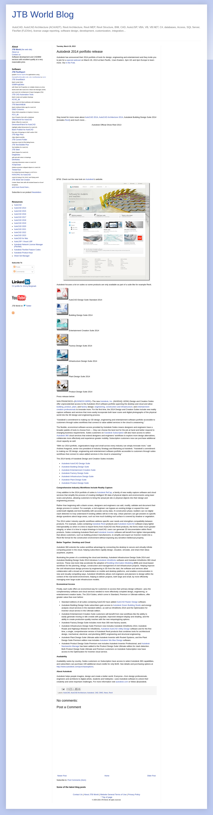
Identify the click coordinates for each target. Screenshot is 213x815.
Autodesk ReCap (104, 492)
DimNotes (16, 160)
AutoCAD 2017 (20, 217)
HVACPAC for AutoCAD (21, 175)
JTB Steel (16, 150)
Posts (17, 267)
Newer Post (62, 776)
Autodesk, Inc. (106, 401)
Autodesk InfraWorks (107, 560)
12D (30, 77)
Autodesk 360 (63, 435)
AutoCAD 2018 (20, 220)
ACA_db (15, 115)
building (60, 407)
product (67, 407)
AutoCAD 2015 (20, 211)
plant (74, 407)
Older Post (151, 776)
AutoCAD (66, 693)
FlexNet (14, 77)
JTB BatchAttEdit (18, 105)
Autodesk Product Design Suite (75, 483)
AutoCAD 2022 (20, 232)
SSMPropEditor (18, 85)
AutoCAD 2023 (20, 235)
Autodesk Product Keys (23, 253)
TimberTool (16, 170)
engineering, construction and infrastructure (113, 407)
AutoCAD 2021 (20, 229)
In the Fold (70, 63)
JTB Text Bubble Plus (20, 145)
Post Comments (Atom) (76, 780)
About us (15, 52)
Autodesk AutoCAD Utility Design (115, 629)
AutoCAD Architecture (79, 693)
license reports (21, 74)
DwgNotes (16, 155)
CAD (96, 693)
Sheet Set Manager (21, 256)
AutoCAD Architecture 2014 (111, 117)
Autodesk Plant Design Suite (74, 480)
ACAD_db (16, 99)
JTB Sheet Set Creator (21, 180)
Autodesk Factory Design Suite (75, 473)
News (106, 693)
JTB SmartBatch (18, 79)
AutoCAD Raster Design (127, 602)
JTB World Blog (43, 14)
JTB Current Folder (19, 140)
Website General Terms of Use (113, 794)
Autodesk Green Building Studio (127, 605)
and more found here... (21, 187)
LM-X (44, 77)
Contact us (16, 55)
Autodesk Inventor (106, 532)
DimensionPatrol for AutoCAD (23, 125)
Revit (67, 120)
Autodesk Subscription (114, 433)
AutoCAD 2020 (20, 226)
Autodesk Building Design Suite (75, 467)
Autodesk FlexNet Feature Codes (27, 250)
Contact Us (78, 794)
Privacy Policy (134, 794)
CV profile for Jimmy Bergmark (24, 285)
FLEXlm (19, 77)
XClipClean (16, 165)
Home (107, 776)
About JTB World (91, 794)
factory (84, 407)
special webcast (74, 60)
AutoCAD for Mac (21, 238)
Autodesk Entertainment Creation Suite (78, 470)
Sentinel (38, 77)
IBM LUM (25, 77)
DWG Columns (18, 109)
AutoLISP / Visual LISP (23, 241)
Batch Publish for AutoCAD (22, 130)
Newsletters (36, 192)
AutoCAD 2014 (91, 117)
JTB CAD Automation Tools (23, 95)
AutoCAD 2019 (20, 223)
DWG (101, 693)
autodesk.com (122, 682)
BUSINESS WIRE (82, 401)
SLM (33, 77)
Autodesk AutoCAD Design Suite (76, 463)
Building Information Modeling (120, 563)
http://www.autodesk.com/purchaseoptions (75, 667)
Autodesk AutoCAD (126, 524)
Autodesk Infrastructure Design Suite (78, 476)
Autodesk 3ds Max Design (111, 640)
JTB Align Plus (17, 135)
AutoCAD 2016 (20, 214)
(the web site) (22, 49)
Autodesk (89, 179)
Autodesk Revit (99, 524)
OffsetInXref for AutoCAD (22, 120)
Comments (19, 272)
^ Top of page (106, 797)
